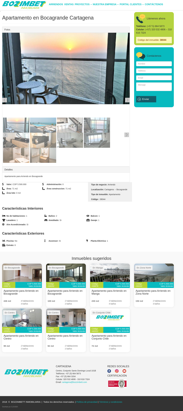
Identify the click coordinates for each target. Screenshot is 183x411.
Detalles (8, 169)
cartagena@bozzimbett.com (74, 382)
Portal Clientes (132, 4)
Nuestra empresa (106, 4)
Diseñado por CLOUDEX (10, 407)
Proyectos (83, 4)
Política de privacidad (86, 402)
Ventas (69, 4)
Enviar (145, 99)
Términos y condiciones (110, 402)
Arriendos (56, 4)
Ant (4, 100)
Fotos (7, 29)
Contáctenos (154, 4)
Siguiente (127, 100)
